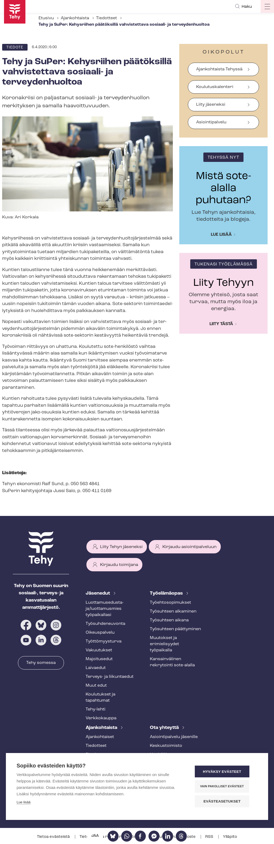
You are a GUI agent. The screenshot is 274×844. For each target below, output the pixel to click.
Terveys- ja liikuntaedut (110, 677)
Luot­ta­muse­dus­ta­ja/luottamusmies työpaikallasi (105, 608)
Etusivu (46, 18)
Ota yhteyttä (165, 727)
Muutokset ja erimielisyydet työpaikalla (164, 644)
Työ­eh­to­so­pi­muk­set (170, 602)
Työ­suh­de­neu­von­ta (105, 624)
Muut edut (96, 685)
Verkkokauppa (101, 718)
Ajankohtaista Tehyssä (219, 69)
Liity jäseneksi (210, 104)
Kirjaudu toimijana (119, 565)
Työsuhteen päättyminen (175, 629)
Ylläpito (230, 837)
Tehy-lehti (95, 709)
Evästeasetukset (225, 801)
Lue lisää (221, 235)
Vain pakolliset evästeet (225, 786)
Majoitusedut (99, 659)
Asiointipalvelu (211, 122)
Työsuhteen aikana (169, 620)
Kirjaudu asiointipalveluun (189, 547)
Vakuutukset (99, 650)
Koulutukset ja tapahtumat (100, 697)
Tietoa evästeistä (54, 837)
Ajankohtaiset (100, 737)
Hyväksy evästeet (225, 772)
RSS (209, 837)
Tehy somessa (41, 663)
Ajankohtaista (75, 18)
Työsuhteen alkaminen (173, 611)
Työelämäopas (167, 593)
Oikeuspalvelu (100, 632)
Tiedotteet (106, 18)
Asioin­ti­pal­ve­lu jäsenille (174, 737)
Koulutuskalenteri (214, 87)
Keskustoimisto (166, 746)
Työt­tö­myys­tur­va (103, 641)
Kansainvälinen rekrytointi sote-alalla (172, 662)
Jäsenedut (98, 593)
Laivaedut (96, 668)
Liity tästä (221, 324)
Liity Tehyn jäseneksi (121, 547)
